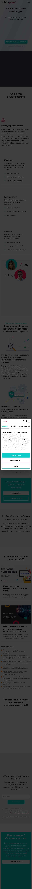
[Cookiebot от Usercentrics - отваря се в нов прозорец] (23, 421)
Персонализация (16, 460)
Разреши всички (16, 455)
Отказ (16, 466)
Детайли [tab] (13, 426)
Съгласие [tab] (5, 426)
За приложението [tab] (24, 426)
